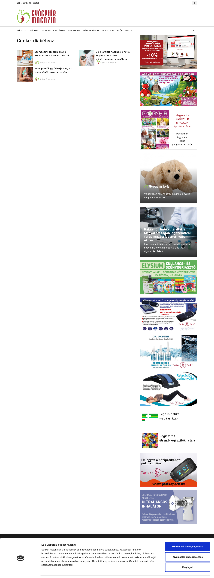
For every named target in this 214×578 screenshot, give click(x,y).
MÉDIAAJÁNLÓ (91, 30)
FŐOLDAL (22, 30)
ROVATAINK (74, 30)
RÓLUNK (34, 30)
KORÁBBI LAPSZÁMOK (53, 30)
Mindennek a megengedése (187, 536)
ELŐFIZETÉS (124, 30)
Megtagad (187, 557)
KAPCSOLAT (108, 30)
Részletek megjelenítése (179, 571)
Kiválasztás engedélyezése (187, 547)
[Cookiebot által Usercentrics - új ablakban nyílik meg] (20, 571)
